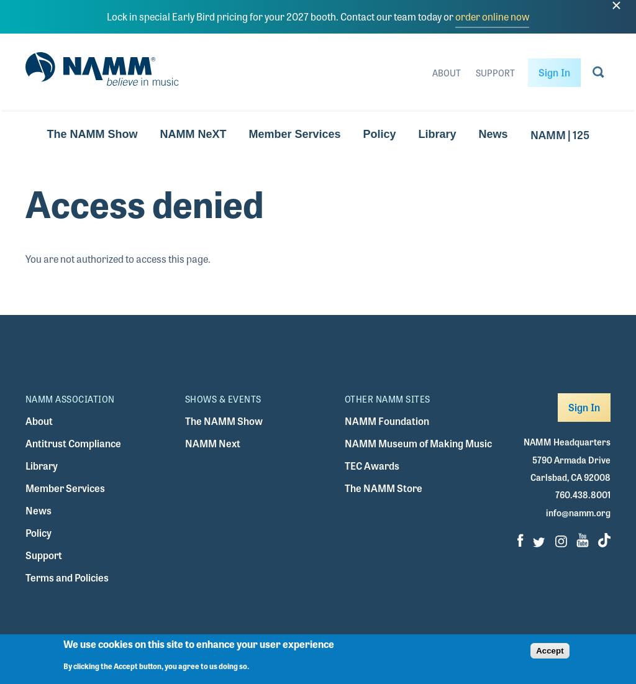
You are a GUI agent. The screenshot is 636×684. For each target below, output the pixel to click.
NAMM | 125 (559, 134)
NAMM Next (212, 443)
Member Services (294, 134)
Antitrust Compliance (73, 443)
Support (495, 72)
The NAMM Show (92, 134)
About (446, 72)
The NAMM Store (383, 488)
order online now (492, 16)
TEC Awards (372, 465)
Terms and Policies (67, 577)
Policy (379, 134)
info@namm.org (578, 512)
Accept (549, 655)
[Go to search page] (598, 74)
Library (438, 134)
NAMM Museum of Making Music (418, 443)
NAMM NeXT (193, 134)
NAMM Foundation (387, 421)
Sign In (554, 72)
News (493, 134)
